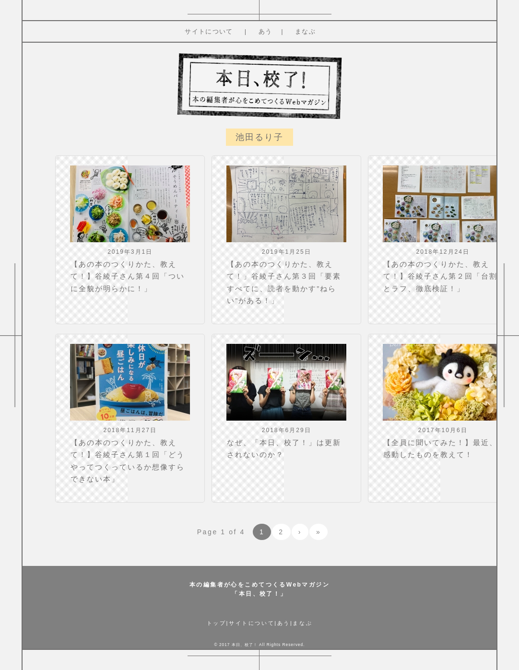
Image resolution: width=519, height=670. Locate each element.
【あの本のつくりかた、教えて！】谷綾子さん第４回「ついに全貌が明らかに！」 (128, 276)
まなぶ (305, 31)
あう (265, 31)
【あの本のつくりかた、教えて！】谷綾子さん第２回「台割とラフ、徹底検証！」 (440, 276)
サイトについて (209, 31)
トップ (216, 623)
